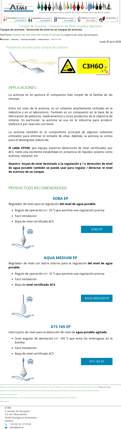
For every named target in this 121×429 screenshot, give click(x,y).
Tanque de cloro (92, 387)
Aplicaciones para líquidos (8, 394)
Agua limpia (17, 390)
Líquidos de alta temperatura (70, 390)
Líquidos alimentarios (29, 390)
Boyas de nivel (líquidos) (22, 397)
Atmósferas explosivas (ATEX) (89, 390)
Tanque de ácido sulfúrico (21, 387)
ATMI (11, 397)
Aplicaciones (47, 397)
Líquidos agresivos (54, 390)
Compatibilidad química (60, 397)
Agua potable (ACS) (6, 390)
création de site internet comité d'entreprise (38, 34)
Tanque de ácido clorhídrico (78, 387)
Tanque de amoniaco (50, 387)
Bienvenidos (4, 397)
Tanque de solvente (6, 387)
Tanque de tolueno (63, 387)
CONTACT (72, 397)
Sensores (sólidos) (37, 397)
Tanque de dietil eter (36, 387)
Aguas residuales (42, 390)
